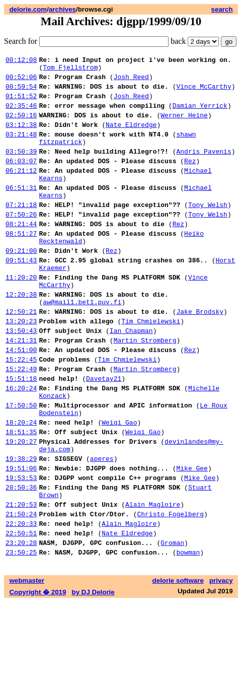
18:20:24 (21, 484)
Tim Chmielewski (150, 366)
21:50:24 (21, 590)
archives (62, 9)
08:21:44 (21, 252)
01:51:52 (21, 103)
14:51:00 (21, 399)
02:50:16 (21, 125)
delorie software (178, 663)
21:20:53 (21, 579)
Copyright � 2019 (37, 675)
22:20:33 (21, 601)
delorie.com (28, 9)
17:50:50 (21, 463)
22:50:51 (21, 613)
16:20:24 (21, 443)
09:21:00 (21, 283)
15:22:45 (21, 410)
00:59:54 (21, 92)
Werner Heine (184, 125)
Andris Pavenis (203, 167)
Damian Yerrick (200, 114)
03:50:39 (21, 167)
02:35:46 (21, 114)
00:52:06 (21, 81)
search (222, 9)
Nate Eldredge (131, 136)
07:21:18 (21, 230)
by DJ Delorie (93, 675)
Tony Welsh (207, 230)
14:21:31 (21, 388)
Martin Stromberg (145, 388)
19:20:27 (21, 506)
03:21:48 (21, 147)
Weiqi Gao (119, 484)
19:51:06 (21, 537)
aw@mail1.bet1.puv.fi (82, 344)
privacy (221, 663)
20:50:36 (21, 559)
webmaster (26, 663)
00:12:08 (21, 60)
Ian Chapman (131, 377)
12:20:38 (21, 334)
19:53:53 (21, 548)
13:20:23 (21, 366)
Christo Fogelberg (170, 590)
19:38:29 (21, 526)
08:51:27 (21, 263)
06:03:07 (21, 178)
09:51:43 (21, 294)
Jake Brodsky (199, 355)
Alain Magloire (152, 579)
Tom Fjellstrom (70, 70)
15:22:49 (21, 421)
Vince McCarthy (203, 92)
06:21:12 (21, 189)
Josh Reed (131, 81)
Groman (172, 624)
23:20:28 (21, 624)
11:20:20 (21, 314)
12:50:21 (21, 355)
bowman (188, 635)
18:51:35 (21, 495)
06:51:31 (21, 210)
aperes (102, 526)
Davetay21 (103, 432)
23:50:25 (21, 635)
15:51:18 (21, 432)
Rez (190, 178)
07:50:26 (21, 241)
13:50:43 (21, 377)
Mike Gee (191, 537)
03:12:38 (21, 136)
